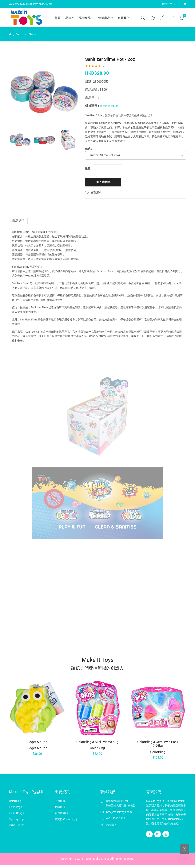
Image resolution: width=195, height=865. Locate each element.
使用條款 (60, 800)
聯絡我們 (111, 824)
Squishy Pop (16, 819)
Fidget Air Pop (37, 742)
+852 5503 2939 (115, 818)
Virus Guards (16, 825)
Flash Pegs (15, 807)
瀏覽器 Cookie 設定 (66, 819)
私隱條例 (60, 807)
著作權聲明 (61, 813)
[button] (75, 140)
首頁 (58, 18)
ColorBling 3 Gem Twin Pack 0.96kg (157, 744)
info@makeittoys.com (119, 811)
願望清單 (93, 192)
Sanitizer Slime (26, 34)
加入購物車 (103, 182)
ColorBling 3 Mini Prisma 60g (97, 742)
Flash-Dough (16, 813)
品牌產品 (86, 18)
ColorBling (97, 748)
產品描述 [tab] (18, 221)
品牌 (69, 18)
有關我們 (125, 18)
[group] (44, 92)
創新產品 (105, 18)
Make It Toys (101, 858)
